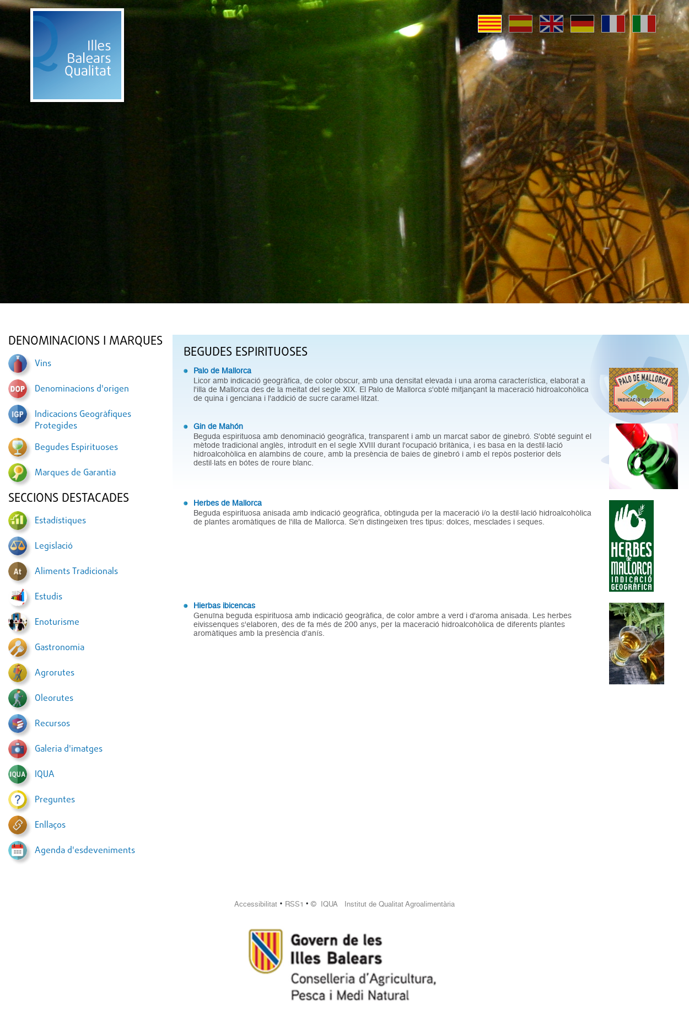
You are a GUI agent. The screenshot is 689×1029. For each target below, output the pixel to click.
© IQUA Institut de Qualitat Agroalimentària (383, 904)
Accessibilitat (255, 904)
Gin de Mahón (218, 426)
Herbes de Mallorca (227, 503)
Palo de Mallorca (222, 370)
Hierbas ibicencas (224, 605)
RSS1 (294, 904)
